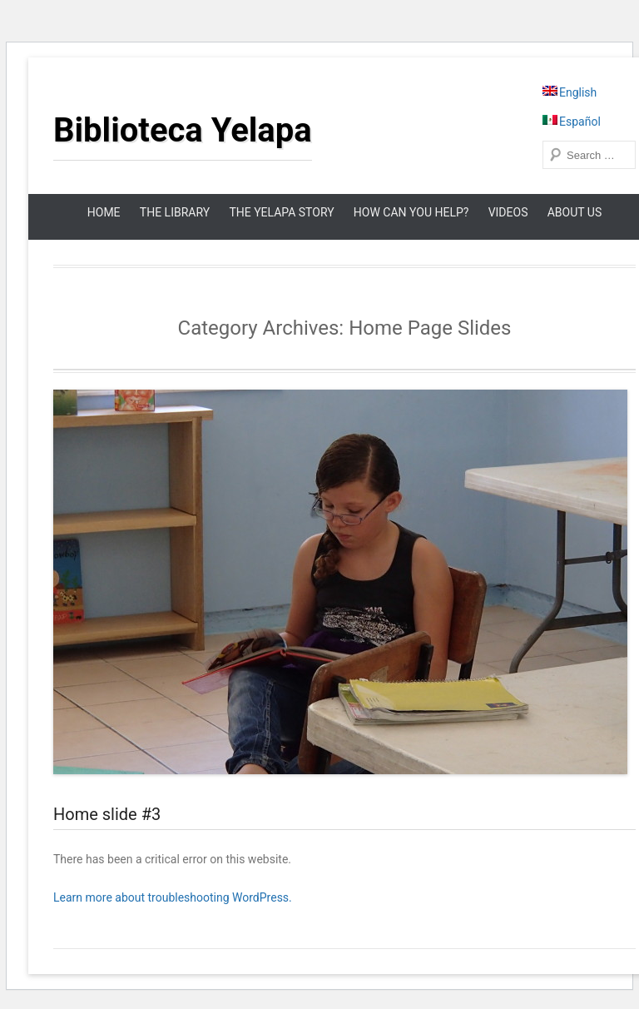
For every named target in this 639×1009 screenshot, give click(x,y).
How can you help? (411, 212)
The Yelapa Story (281, 212)
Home (104, 212)
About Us (574, 212)
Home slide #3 (107, 814)
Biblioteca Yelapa (182, 130)
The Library (175, 212)
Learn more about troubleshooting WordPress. (172, 897)
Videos (508, 212)
